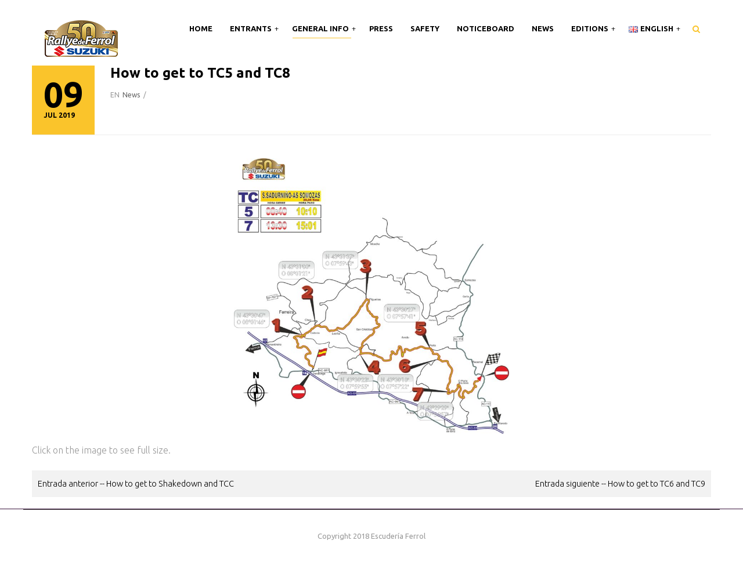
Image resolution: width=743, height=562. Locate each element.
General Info (321, 28)
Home (200, 28)
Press (381, 28)
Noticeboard (485, 28)
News (543, 28)
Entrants (251, 28)
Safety (424, 28)
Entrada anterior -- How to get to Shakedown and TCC (136, 483)
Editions (590, 28)
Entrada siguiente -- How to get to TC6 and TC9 (620, 483)
